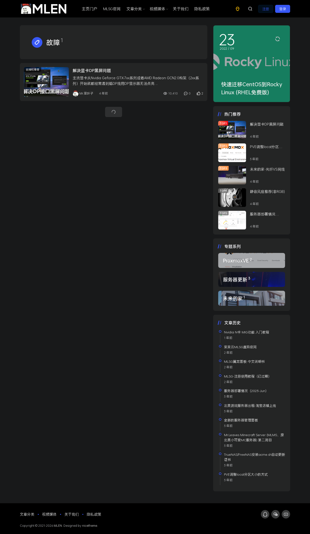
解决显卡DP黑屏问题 (92, 70)
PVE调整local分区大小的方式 (266, 146)
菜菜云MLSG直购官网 (240, 347)
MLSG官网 (112, 8)
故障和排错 (32, 69)
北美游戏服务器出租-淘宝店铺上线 (250, 405)
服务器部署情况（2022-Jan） (262, 214)
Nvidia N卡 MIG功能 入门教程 (246, 332)
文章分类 (135, 8)
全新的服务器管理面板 (241, 420)
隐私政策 (202, 8)
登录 (282, 9)
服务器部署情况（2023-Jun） (246, 390)
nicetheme (89, 525)
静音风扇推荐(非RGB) (267, 191)
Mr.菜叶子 (83, 93)
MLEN (58, 525)
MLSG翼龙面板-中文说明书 (244, 361)
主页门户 (89, 8)
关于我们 (180, 8)
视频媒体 (158, 8)
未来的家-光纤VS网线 (267, 169)
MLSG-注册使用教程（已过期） (247, 376)
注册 (265, 9)
